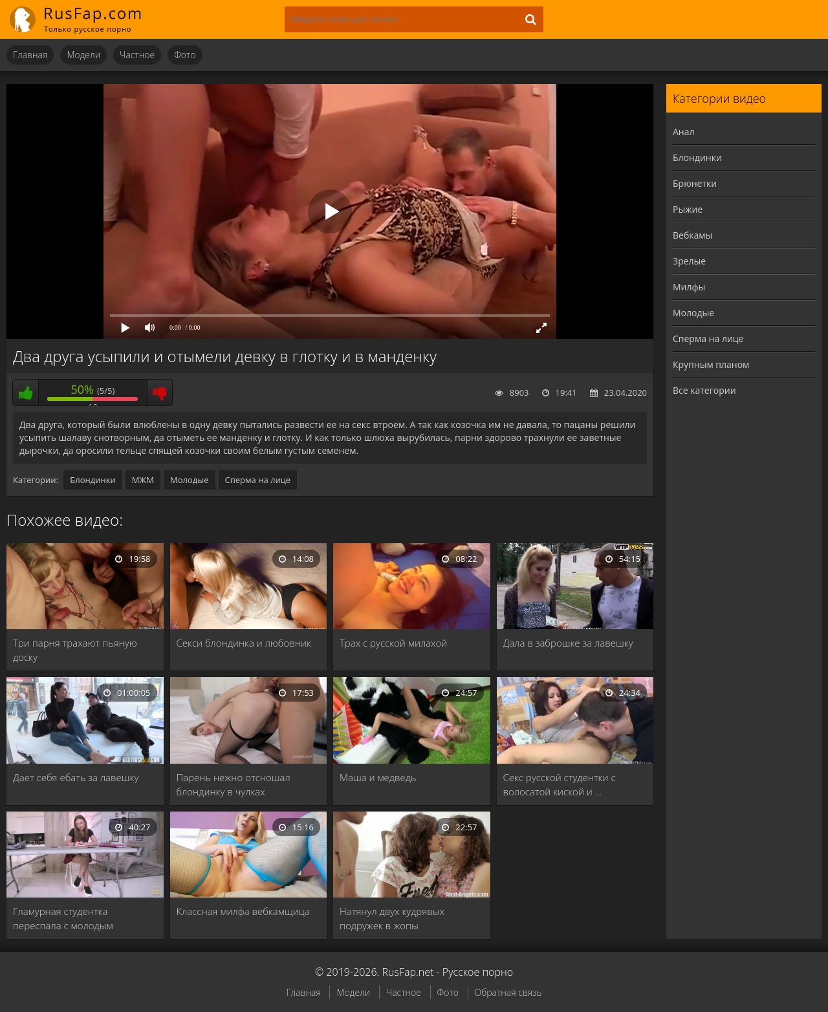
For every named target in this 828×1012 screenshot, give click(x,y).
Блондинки (92, 480)
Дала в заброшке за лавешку (568, 642)
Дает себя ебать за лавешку (75, 777)
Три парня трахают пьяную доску (75, 649)
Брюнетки (695, 183)
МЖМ (143, 480)
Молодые (189, 480)
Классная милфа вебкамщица (243, 911)
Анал (684, 131)
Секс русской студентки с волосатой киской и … (559, 784)
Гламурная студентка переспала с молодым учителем (63, 918)
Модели (83, 54)
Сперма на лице (258, 480)
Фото (184, 54)
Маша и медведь (378, 777)
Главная (30, 54)
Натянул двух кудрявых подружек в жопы (392, 918)
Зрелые (689, 261)
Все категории (704, 390)
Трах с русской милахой (393, 642)
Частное (137, 54)
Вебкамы (692, 235)
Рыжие (688, 209)
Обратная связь (508, 992)
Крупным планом (711, 364)
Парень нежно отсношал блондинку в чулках (233, 784)
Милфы (689, 287)
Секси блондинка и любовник (244, 642)
